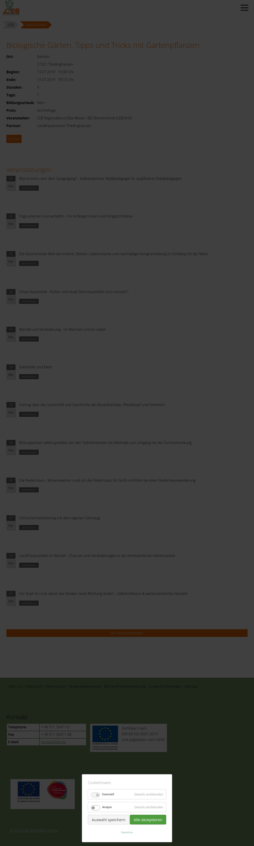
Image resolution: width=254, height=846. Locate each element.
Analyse (107, 807)
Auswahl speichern (108, 819)
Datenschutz (127, 832)
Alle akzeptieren (148, 819)
